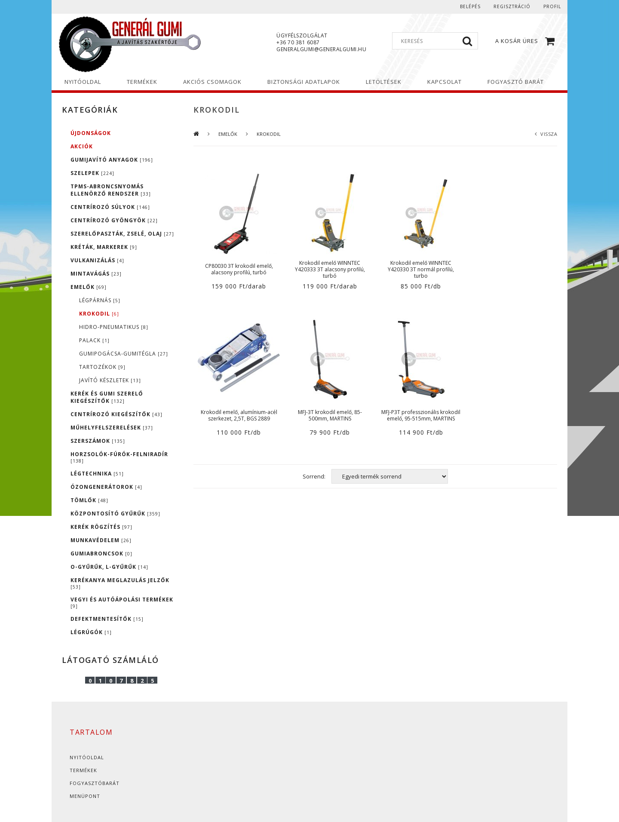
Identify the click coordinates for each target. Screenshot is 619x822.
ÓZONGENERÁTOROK (106, 487)
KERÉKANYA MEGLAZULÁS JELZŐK (119, 583)
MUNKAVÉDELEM (101, 540)
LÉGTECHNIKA (97, 473)
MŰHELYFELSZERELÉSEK (111, 427)
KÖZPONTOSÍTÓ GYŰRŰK (115, 513)
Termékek (83, 770)
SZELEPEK (92, 173)
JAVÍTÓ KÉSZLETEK (110, 380)
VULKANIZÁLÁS (97, 260)
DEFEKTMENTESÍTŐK (107, 619)
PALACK (94, 340)
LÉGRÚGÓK (91, 632)
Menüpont (85, 796)
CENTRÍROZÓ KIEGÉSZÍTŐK (116, 414)
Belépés (470, 6)
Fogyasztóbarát (95, 783)
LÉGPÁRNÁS (99, 300)
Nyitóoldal (87, 757)
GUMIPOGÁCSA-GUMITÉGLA (123, 353)
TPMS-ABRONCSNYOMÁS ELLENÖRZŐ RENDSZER (110, 190)
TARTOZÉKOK (102, 367)
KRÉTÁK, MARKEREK (103, 247)
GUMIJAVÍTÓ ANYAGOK (111, 159)
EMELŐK (88, 287)
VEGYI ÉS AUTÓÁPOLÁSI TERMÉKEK (121, 602)
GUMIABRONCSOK (101, 553)
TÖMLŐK (89, 500)
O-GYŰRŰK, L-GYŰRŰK (109, 566)
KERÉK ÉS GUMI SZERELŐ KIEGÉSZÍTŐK (106, 397)
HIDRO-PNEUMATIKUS (113, 327)
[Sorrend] (389, 476)
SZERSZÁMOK (97, 441)
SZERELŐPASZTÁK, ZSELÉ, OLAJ (122, 233)
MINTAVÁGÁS (96, 273)
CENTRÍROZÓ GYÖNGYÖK (114, 220)
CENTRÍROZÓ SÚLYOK (110, 207)
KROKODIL (99, 313)
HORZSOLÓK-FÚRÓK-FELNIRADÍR (119, 457)
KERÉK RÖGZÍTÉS (101, 527)
